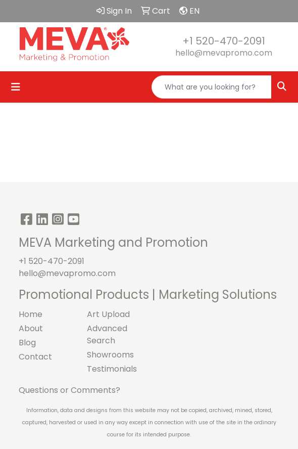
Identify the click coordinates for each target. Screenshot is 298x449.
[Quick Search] (212, 87)
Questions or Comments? (69, 390)
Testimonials (112, 369)
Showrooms (110, 355)
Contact (35, 357)
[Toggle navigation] (15, 87)
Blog (27, 342)
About (31, 328)
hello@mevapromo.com (223, 53)
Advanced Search (107, 334)
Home (30, 314)
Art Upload (108, 314)
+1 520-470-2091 (223, 41)
